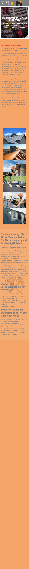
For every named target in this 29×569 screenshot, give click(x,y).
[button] (12, 3)
